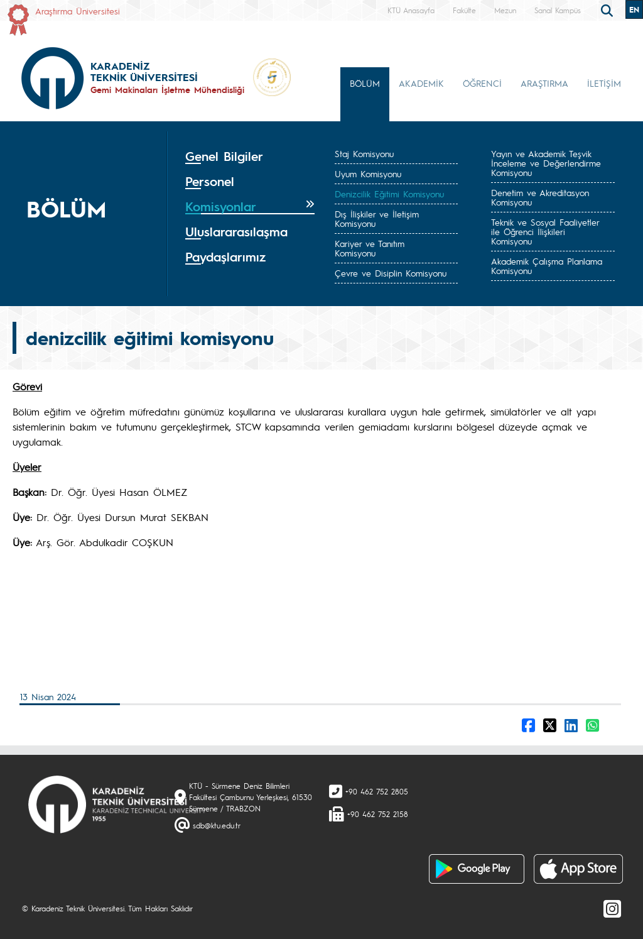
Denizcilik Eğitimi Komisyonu (389, 193)
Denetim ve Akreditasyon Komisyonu (540, 197)
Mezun (505, 10)
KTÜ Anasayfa (411, 10)
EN (634, 9)
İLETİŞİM (604, 83)
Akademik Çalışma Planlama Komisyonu (546, 265)
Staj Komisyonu (364, 153)
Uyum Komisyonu (368, 173)
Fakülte (464, 10)
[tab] (250, 156)
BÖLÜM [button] (365, 83)
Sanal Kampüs (557, 10)
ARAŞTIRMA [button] (544, 83)
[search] (608, 9)
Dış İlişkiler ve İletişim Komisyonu (377, 218)
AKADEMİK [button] (421, 83)
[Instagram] (612, 908)
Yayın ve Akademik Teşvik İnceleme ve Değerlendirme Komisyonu (546, 163)
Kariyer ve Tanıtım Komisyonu (369, 248)
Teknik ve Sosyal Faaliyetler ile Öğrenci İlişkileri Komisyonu (545, 231)
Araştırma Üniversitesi (77, 10)
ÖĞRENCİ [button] (482, 83)
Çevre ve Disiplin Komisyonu (390, 272)
